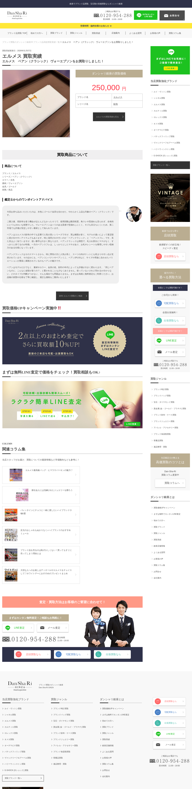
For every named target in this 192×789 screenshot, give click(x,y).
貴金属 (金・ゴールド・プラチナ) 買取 (170, 408)
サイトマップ (130, 776)
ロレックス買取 (160, 117)
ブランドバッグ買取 (162, 396)
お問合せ (157, 572)
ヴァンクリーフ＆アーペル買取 (167, 143)
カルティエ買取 (160, 111)
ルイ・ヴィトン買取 (162, 92)
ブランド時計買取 (161, 389)
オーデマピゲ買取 (161, 130)
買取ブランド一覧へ (161, 165)
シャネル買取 (159, 98)
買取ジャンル (159, 533)
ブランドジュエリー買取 (164, 421)
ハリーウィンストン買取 (164, 149)
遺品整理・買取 (160, 447)
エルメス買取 (159, 104)
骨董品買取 (158, 440)
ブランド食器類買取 (162, 434)
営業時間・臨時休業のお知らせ (94, 26)
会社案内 (157, 578)
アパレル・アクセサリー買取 (166, 428)
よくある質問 (159, 552)
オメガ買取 (158, 124)
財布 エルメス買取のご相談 (70, 296)
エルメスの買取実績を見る (107, 117)
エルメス (117, 97)
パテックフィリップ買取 (164, 136)
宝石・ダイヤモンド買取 (164, 402)
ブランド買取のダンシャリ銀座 (17, 41)
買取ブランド (159, 527)
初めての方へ (159, 520)
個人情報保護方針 (95, 776)
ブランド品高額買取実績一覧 (49, 41)
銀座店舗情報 (159, 546)
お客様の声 (158, 559)
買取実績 (157, 540)
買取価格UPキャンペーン (164, 508)
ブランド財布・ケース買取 (165, 415)
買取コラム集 (159, 565)
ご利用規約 (75, 776)
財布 (115, 104)
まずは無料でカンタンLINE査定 (167, 514)
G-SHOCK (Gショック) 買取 (166, 156)
